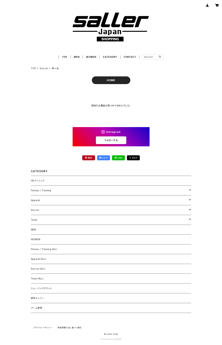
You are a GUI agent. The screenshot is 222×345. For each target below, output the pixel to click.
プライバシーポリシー (43, 327)
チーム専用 (36, 307)
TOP (64, 57)
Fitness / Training (41, 190)
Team (34, 219)
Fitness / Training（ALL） (44, 249)
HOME (111, 80)
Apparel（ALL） (39, 259)
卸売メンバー (37, 298)
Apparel (35, 200)
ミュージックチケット (41, 288)
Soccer (44, 68)
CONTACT (130, 57)
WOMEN (91, 57)
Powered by (111, 339)
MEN (77, 57)
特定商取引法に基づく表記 (70, 327)
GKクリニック (38, 180)
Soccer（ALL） (38, 268)
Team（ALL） (37, 278)
